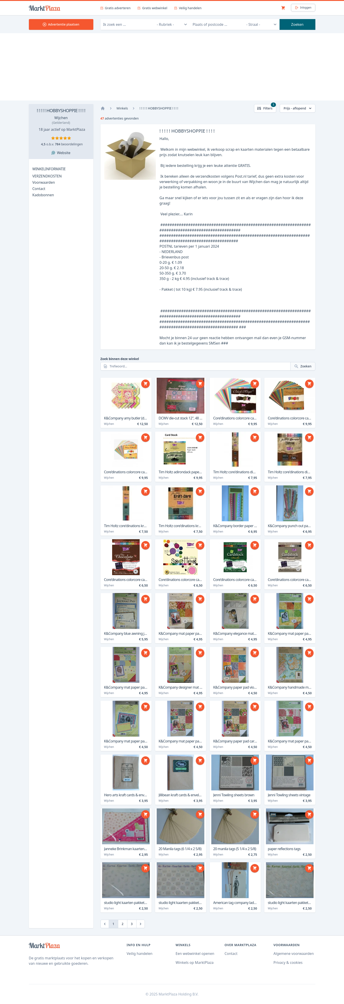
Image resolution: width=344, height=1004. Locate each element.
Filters (266, 107)
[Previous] (104, 924)
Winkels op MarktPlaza (194, 962)
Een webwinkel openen (194, 953)
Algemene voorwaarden (293, 953)
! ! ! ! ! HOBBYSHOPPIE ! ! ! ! (61, 110)
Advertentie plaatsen (61, 24)
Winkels (122, 108)
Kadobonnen (43, 194)
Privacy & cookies (288, 962)
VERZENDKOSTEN (47, 176)
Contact (38, 188)
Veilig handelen (139, 953)
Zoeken (297, 24)
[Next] (140, 924)
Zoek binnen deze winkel (119, 359)
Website (63, 152)
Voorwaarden (43, 182)
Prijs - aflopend (298, 108)
